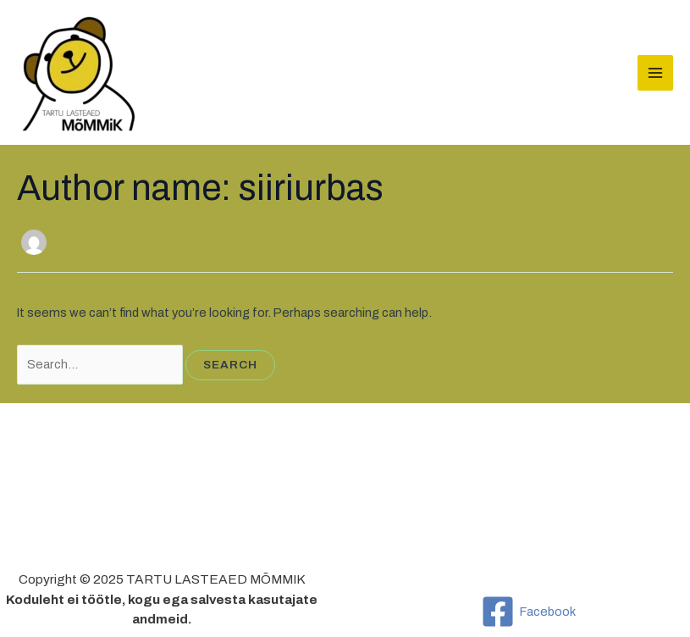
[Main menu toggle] (655, 73)
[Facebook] (528, 612)
